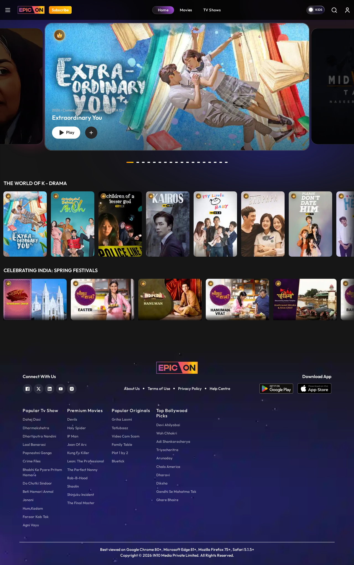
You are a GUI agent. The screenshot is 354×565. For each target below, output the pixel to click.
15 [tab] (209, 162)
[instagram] (72, 388)
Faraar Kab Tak (36, 516)
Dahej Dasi (32, 419)
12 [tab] (193, 162)
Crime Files (32, 461)
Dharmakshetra (36, 428)
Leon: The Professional (85, 461)
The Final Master (81, 503)
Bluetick (118, 461)
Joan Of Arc (77, 444)
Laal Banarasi (34, 444)
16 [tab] (215, 162)
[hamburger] (7, 9)
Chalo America (168, 466)
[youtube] (61, 388)
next (239, 162)
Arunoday (164, 458)
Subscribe (60, 9)
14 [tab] (204, 162)
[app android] (278, 388)
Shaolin (73, 486)
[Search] (334, 10)
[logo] (177, 367)
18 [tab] (226, 162)
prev (115, 162)
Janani (28, 500)
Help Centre (220, 388)
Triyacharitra (167, 449)
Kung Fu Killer (78, 453)
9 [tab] (176, 162)
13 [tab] (198, 162)
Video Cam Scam (125, 436)
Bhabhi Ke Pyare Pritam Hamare (42, 472)
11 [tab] (187, 162)
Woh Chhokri (166, 433)
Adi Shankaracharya (173, 441)
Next (348, 223)
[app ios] (314, 388)
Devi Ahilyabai (168, 425)
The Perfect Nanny (82, 469)
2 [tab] (137, 162)
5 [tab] (154, 162)
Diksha (162, 483)
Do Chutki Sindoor (37, 483)
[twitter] (38, 388)
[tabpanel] (177, 82)
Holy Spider (76, 428)
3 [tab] (143, 162)
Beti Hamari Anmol (38, 491)
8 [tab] (171, 162)
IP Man (72, 436)
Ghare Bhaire (167, 500)
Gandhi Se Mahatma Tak (176, 491)
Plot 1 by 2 (120, 453)
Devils (72, 419)
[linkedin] (49, 388)
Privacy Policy (190, 388)
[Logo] (31, 10)
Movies (186, 9)
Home (163, 9)
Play (66, 132)
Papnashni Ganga (37, 453)
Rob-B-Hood (77, 478)
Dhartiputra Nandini (39, 436)
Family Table (122, 444)
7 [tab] (165, 162)
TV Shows (212, 9)
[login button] (347, 10)
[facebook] (27, 388)
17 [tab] (220, 162)
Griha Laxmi (122, 419)
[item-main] (25, 223)
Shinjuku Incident (80, 494)
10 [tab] (182, 162)
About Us (132, 388)
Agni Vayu (31, 525)
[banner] (177, 86)
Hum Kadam (33, 508)
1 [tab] (130, 162)
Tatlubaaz (120, 428)
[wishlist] (91, 132)
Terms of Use (159, 388)
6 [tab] (159, 162)
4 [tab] (148, 162)
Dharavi (163, 475)
